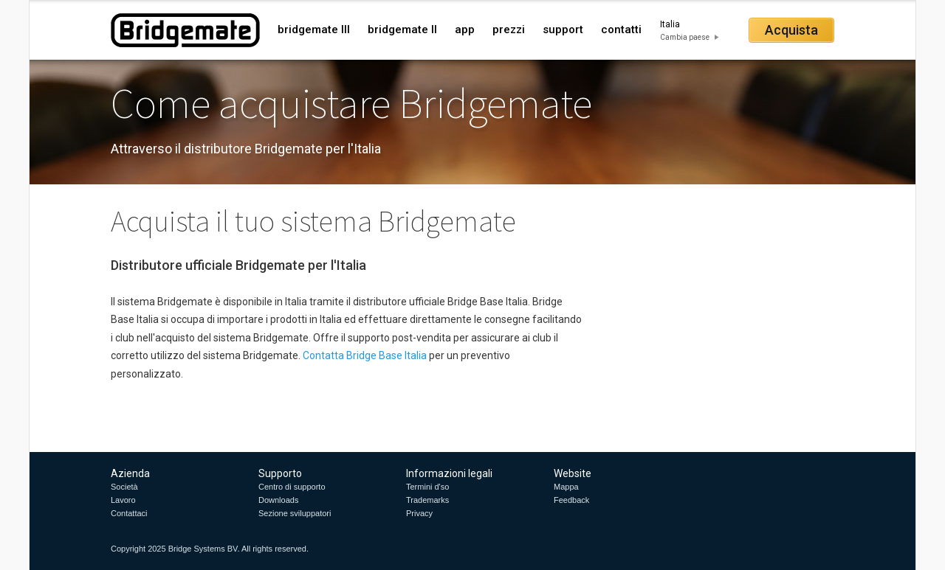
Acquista (791, 30)
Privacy (419, 513)
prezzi (508, 29)
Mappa (566, 486)
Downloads (278, 500)
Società (124, 486)
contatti (621, 29)
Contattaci (129, 513)
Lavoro (123, 500)
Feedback (571, 500)
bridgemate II (402, 29)
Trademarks (427, 500)
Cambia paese (684, 37)
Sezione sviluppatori (294, 513)
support (563, 29)
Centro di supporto (292, 486)
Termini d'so (427, 486)
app (465, 29)
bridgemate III (314, 29)
